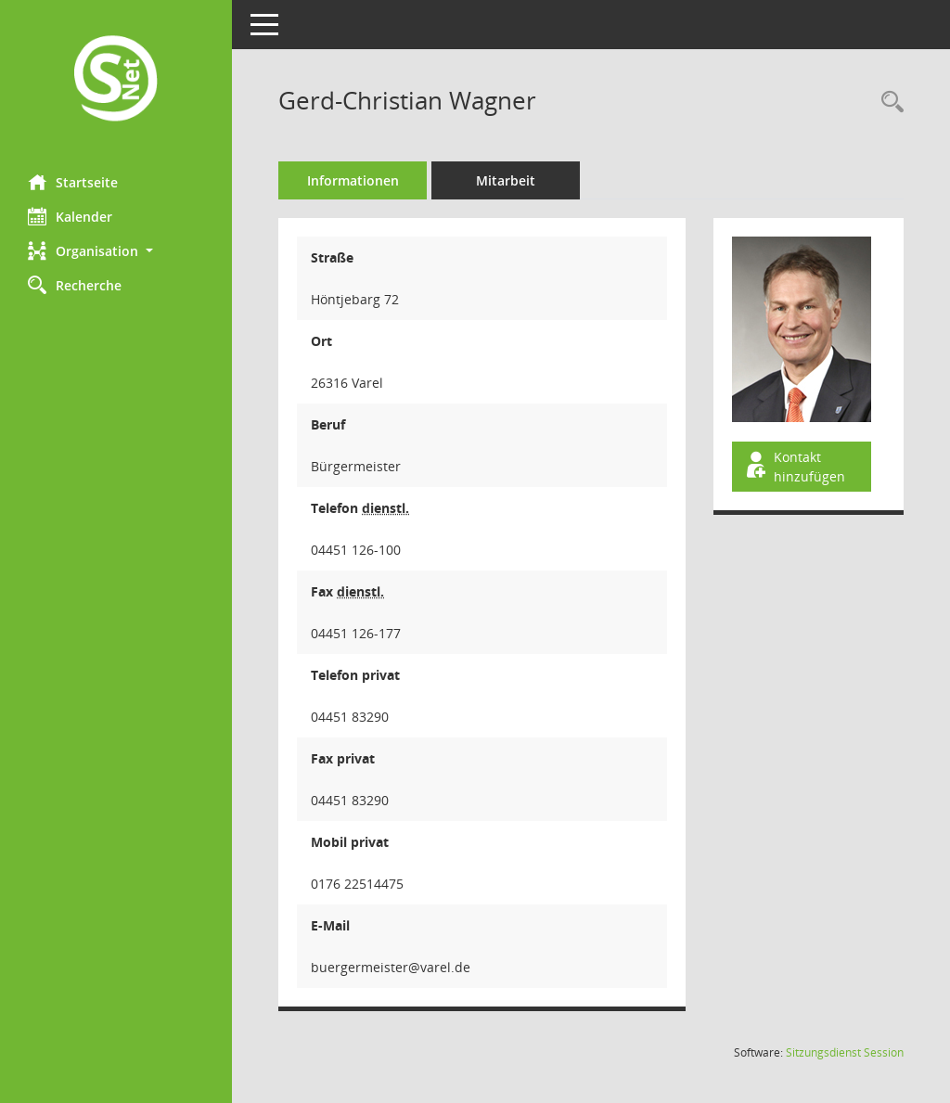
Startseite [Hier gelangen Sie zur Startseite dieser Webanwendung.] (73, 182)
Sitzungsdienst (845, 1052)
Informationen (353, 180)
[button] (116, 251)
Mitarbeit (505, 180)
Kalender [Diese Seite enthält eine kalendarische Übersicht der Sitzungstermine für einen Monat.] (70, 216)
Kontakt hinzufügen (794, 466)
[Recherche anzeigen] (888, 102)
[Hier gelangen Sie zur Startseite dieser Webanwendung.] (116, 80)
